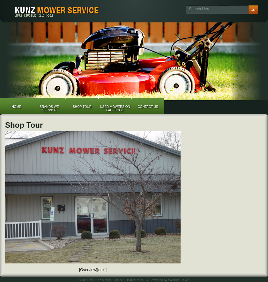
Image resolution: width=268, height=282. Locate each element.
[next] (102, 270)
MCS (144, 280)
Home (16, 107)
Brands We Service (49, 108)
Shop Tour (82, 107)
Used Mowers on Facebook (115, 108)
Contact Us (148, 107)
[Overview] (88, 270)
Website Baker (178, 280)
